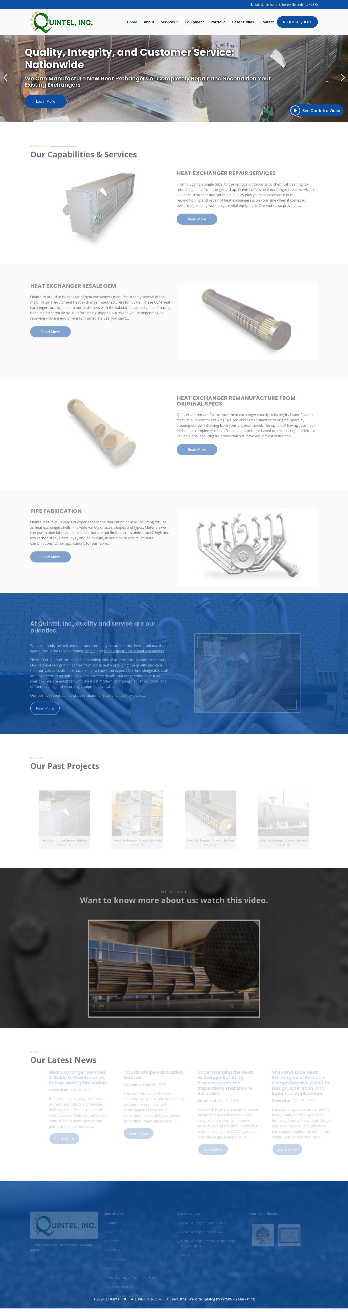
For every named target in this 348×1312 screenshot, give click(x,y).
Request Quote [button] (297, 22)
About (149, 22)
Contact (267, 22)
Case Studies (243, 22)
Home (132, 22)
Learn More (56, 99)
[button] (329, 77)
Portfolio (218, 22)
